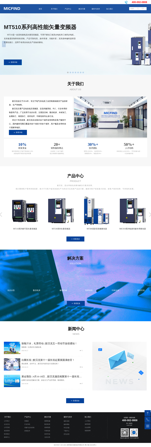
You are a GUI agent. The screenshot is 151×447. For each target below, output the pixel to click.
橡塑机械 (47, 421)
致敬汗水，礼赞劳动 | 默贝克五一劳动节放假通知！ (49, 343)
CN (143, 8)
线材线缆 (47, 427)
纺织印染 (47, 434)
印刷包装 (47, 431)
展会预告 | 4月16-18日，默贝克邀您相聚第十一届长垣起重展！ (51, 376)
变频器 (26, 421)
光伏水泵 (47, 437)
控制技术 (27, 431)
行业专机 (27, 424)
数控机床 (47, 424)
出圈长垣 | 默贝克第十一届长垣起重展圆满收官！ (48, 360)
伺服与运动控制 (29, 427)
